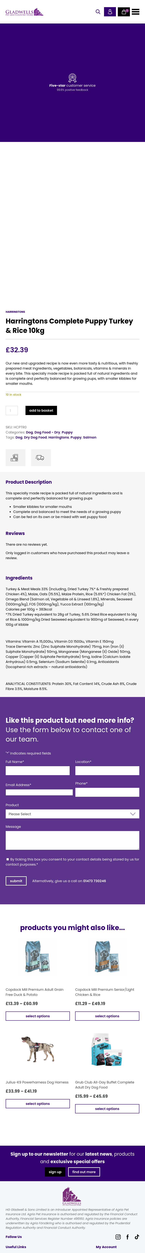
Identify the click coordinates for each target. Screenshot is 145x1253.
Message (13, 826)
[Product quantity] (12, 410)
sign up (55, 1172)
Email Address (18, 785)
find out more (84, 1172)
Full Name (15, 761)
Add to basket (41, 410)
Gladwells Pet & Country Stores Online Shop (24, 11)
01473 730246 (94, 881)
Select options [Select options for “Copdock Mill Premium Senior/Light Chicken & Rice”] (107, 1016)
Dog (29, 432)
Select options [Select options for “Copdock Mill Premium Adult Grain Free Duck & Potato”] (38, 1016)
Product (12, 805)
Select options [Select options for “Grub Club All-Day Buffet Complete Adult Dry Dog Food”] (107, 1108)
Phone (81, 783)
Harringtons (58, 437)
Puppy (67, 432)
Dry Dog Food (35, 437)
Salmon (89, 437)
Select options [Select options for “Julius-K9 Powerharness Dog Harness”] (38, 1103)
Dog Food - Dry (47, 432)
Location (83, 761)
